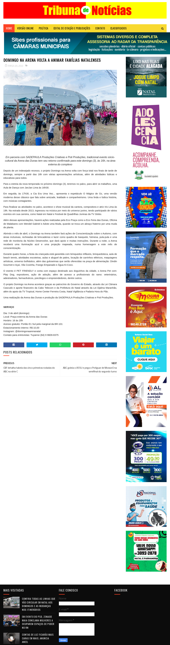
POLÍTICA (43, 28)
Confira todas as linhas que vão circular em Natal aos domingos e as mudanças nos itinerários (38, 604)
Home (9, 28)
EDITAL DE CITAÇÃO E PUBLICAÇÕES (72, 28)
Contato (100, 28)
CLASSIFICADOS (118, 28)
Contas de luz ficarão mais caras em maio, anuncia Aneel (38, 638)
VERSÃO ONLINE (25, 28)
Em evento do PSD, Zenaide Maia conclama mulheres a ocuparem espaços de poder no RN (38, 622)
